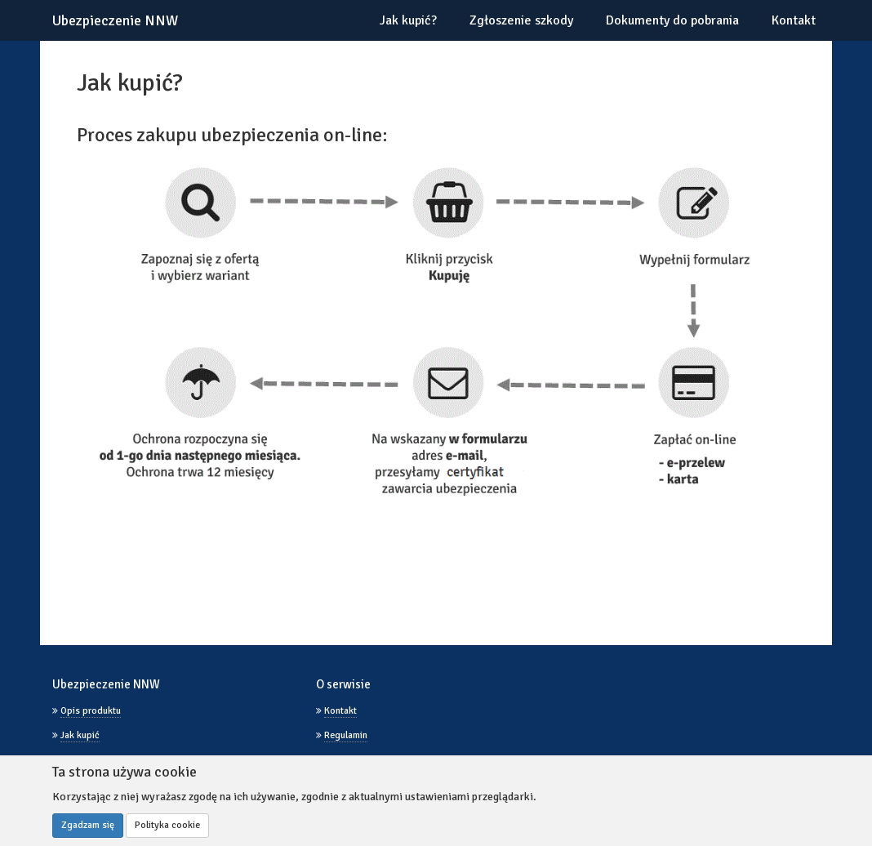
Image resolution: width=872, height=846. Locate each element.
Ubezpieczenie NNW (115, 20)
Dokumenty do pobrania (672, 20)
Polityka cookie (167, 825)
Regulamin (345, 735)
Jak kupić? (408, 20)
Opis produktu (90, 711)
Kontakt (794, 20)
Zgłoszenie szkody (521, 20)
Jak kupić (80, 735)
